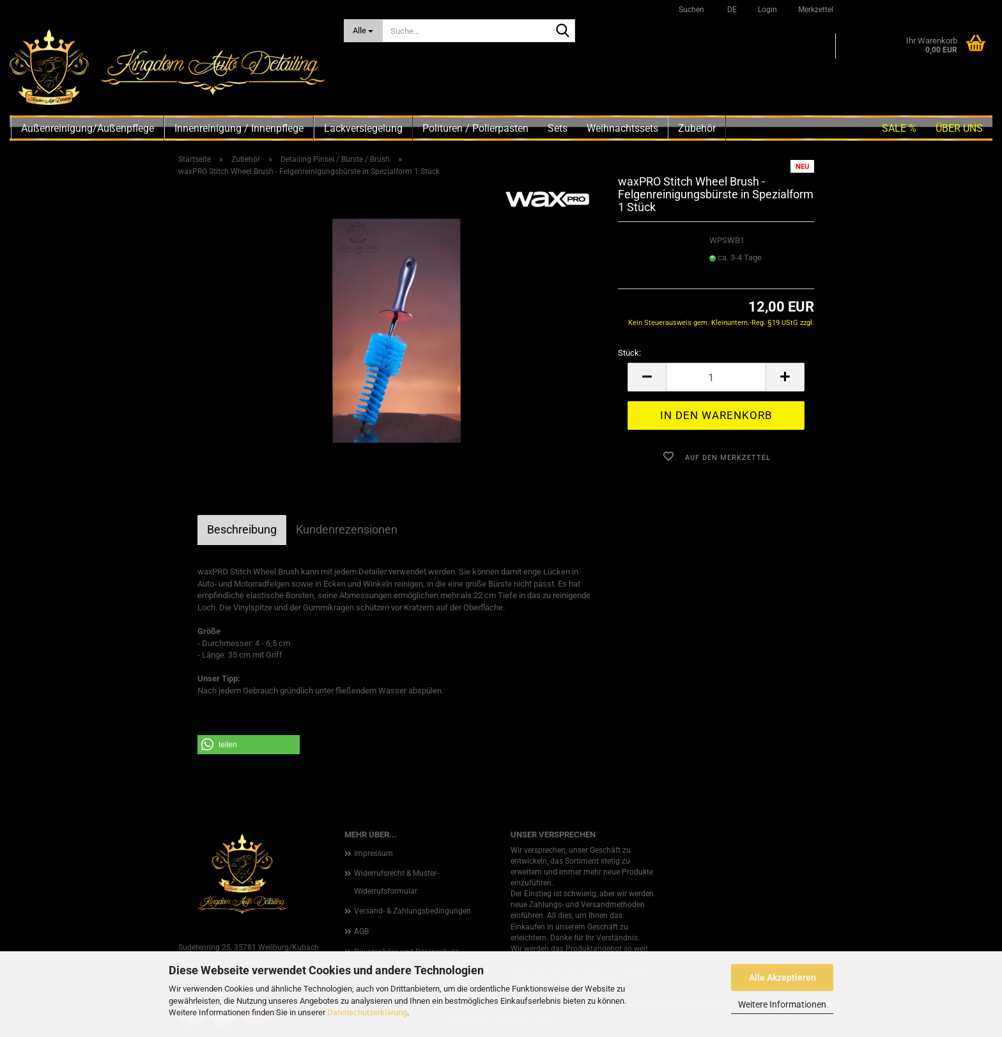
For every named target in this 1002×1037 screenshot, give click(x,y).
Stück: (629, 353)
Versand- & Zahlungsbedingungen (412, 910)
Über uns (959, 128)
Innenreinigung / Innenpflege (239, 128)
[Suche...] (363, 30)
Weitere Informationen (782, 1004)
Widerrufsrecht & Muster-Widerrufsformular (396, 882)
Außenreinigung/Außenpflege (87, 128)
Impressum (373, 853)
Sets (557, 128)
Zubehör (697, 128)
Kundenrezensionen (346, 529)
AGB (361, 931)
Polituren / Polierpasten (475, 128)
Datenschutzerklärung (367, 1012)
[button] (730, 9)
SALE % (899, 128)
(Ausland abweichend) (744, 270)
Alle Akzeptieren (782, 977)
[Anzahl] (716, 377)
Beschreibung (242, 529)
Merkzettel (814, 9)
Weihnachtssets (622, 128)
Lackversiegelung (363, 128)
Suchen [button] (691, 9)
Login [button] (766, 9)
